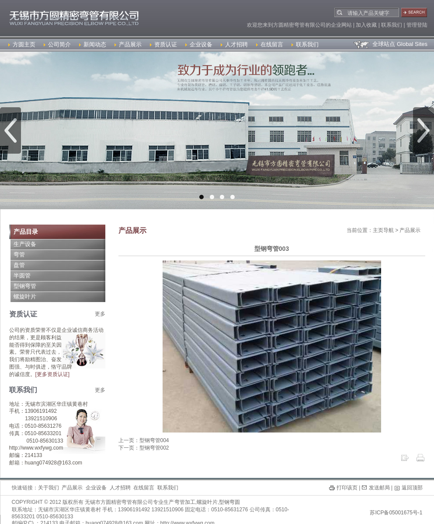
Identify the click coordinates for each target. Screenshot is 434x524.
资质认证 (163, 44)
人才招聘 (234, 44)
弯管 (19, 254)
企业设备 (198, 44)
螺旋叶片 (25, 296)
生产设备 (25, 244)
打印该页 (347, 488)
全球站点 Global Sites (390, 44)
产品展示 (128, 44)
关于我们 (48, 488)
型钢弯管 (25, 286)
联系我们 (305, 44)
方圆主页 (21, 44)
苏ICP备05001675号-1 (396, 513)
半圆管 (22, 275)
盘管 (19, 265)
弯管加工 (184, 502)
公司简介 (57, 44)
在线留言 (269, 44)
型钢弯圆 (229, 502)
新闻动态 (92, 44)
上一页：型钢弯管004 (143, 440)
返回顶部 (412, 488)
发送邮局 (379, 488)
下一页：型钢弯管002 (143, 448)
